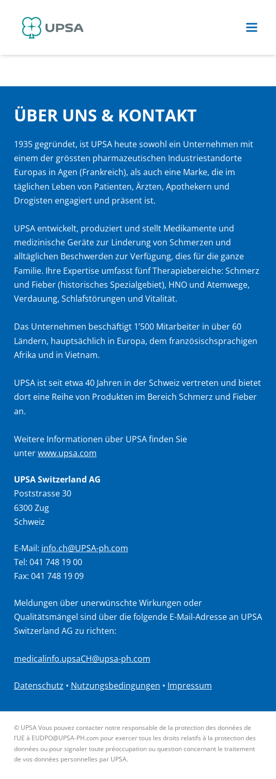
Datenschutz (39, 685)
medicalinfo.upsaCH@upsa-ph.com (82, 658)
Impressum (189, 685)
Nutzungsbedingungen (115, 685)
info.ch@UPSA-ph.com (84, 548)
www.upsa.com (67, 453)
